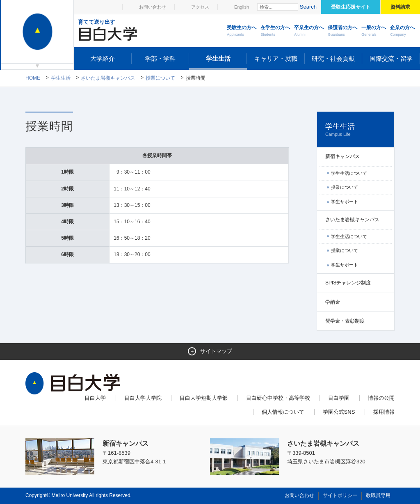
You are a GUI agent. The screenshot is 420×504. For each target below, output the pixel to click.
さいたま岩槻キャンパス (108, 78)
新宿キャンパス (342, 156)
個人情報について (283, 412)
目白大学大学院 (143, 398)
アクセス (200, 7)
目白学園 (338, 398)
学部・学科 (160, 58)
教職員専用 (378, 495)
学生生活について (349, 173)
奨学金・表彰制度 (345, 321)
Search (308, 7)
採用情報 (384, 412)
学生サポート (344, 201)
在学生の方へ (275, 31)
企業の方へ (402, 31)
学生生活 (218, 58)
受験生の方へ (241, 31)
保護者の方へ (342, 31)
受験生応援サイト (350, 7)
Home (32, 78)
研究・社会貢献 (333, 58)
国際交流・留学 (391, 58)
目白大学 (95, 398)
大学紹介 (102, 58)
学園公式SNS (339, 412)
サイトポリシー (340, 495)
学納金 (332, 302)
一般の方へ (373, 31)
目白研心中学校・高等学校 (278, 398)
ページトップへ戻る (377, 480)
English (241, 7)
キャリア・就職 (275, 58)
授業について (160, 78)
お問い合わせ (152, 7)
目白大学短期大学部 (204, 398)
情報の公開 (381, 398)
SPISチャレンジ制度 (348, 283)
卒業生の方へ (309, 31)
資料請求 (400, 7)
